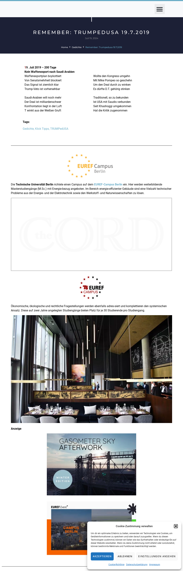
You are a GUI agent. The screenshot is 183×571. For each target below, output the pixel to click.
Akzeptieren (102, 556)
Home (64, 47)
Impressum (154, 564)
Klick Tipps (42, 128)
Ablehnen (125, 556)
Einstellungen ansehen (157, 556)
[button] (176, 526)
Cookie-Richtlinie (116, 564)
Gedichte (76, 47)
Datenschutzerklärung (136, 564)
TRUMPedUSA (59, 128)
